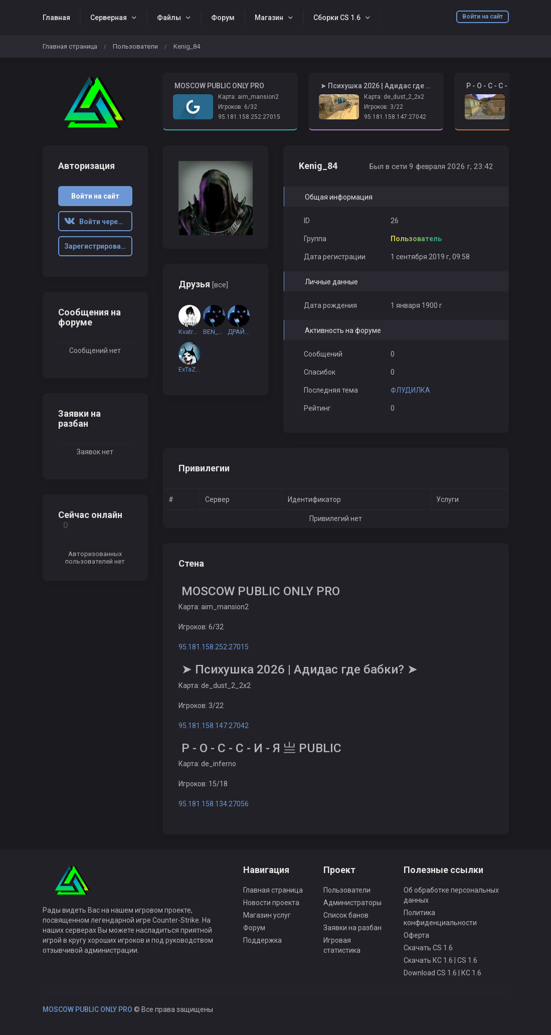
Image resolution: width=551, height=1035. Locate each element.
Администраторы (352, 903)
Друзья (203, 284)
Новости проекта (271, 903)
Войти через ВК (98, 222)
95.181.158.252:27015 (249, 116)
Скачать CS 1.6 (428, 948)
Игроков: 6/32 (237, 106)
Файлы (169, 18)
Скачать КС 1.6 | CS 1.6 (440, 960)
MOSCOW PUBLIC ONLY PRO (87, 1009)
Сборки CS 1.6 (336, 18)
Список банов (346, 915)
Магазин (269, 18)
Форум (223, 18)
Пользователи (135, 46)
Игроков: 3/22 (383, 106)
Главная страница (70, 46)
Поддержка (262, 940)
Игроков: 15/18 (203, 784)
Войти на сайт (482, 16)
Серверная (108, 18)
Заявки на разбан (352, 928)
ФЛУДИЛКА (410, 390)
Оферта (416, 935)
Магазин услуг (267, 915)
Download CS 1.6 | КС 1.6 (442, 973)
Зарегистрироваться (98, 246)
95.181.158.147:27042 (395, 116)
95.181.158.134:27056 (213, 804)
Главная (56, 18)
